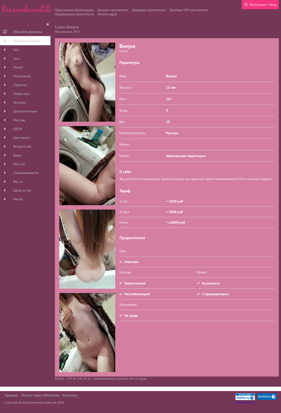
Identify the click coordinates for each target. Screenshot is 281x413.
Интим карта (107, 14)
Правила (11, 395)
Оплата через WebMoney (40, 395)
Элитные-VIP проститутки (188, 10)
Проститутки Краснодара (74, 10)
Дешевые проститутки (149, 10)
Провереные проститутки (74, 14)
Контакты (70, 395)
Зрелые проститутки (112, 10)
